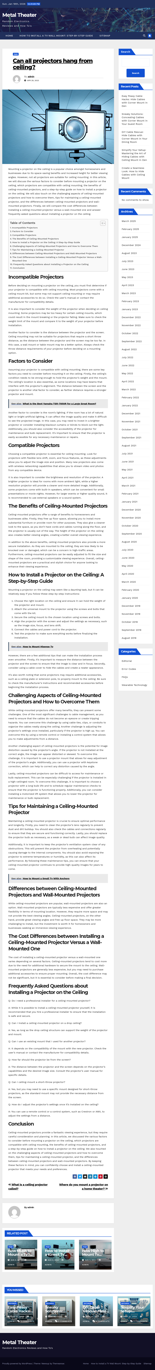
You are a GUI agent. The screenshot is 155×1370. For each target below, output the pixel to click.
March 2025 (129, 221)
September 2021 (131, 437)
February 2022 (130, 397)
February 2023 (130, 301)
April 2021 (128, 477)
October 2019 (130, 621)
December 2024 (131, 245)
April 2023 (128, 285)
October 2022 (130, 333)
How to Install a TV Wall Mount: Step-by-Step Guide (56, 35)
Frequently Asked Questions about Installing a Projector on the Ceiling (50, 264)
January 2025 (130, 237)
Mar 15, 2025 (130, 1317)
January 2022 (130, 405)
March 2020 (129, 581)
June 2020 (128, 557)
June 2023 (128, 269)
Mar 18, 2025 (55, 1317)
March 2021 (128, 485)
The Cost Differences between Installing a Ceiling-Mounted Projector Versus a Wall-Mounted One (57, 259)
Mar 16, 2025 (92, 1317)
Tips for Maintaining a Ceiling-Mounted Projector (38, 250)
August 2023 (129, 253)
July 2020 (127, 549)
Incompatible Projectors (25, 227)
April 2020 (128, 573)
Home (9, 35)
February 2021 (130, 493)
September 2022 (132, 341)
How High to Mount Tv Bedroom (93, 1254)
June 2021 (128, 461)
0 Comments (27, 1321)
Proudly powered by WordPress (17, 1363)
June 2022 (128, 365)
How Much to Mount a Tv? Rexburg (19, 1254)
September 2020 (132, 533)
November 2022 (131, 325)
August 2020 (129, 541)
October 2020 (130, 525)
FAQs (16, 54)
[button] (144, 35)
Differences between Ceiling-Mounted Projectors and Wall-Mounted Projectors (54, 253)
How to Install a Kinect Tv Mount (57, 1254)
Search (125, 51)
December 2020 (131, 509)
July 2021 (127, 453)
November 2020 (131, 517)
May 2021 (127, 469)
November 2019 (131, 613)
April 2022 (128, 381)
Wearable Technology (134, 685)
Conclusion (19, 268)
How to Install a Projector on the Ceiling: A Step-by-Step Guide (46, 242)
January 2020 (130, 597)
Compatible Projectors (24, 235)
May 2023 (127, 277)
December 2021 (131, 413)
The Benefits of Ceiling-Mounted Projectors (35, 238)
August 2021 (129, 445)
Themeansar (58, 1363)
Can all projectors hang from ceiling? (53, 64)
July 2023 (127, 261)
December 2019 (131, 605)
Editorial (127, 661)
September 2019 (131, 630)
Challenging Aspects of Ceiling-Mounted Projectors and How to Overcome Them (55, 246)
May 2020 (127, 565)
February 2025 (130, 229)
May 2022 (127, 373)
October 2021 (130, 429)
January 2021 (129, 501)
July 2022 (127, 357)
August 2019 (129, 638)
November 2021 (131, 421)
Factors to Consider (22, 231)
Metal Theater (19, 15)
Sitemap (104, 35)
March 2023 (129, 293)
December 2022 (131, 317)
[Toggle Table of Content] (101, 223)
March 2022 (129, 389)
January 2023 (130, 309)
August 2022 (129, 349)
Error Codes (129, 669)
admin (31, 76)
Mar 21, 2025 (17, 1317)
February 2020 (130, 589)
